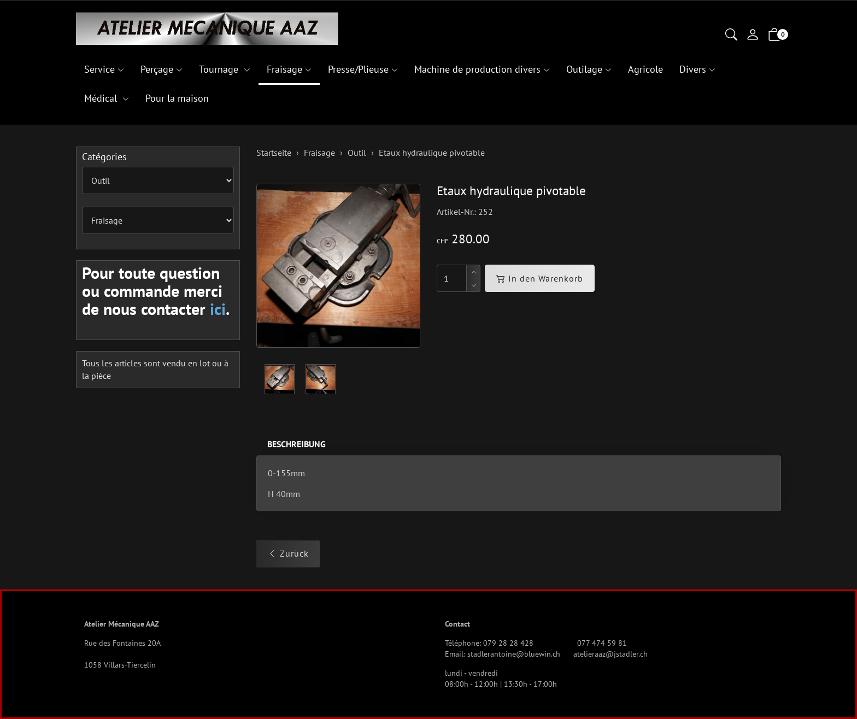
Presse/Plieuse (358, 69)
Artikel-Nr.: (456, 211)
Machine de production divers (477, 69)
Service (99, 69)
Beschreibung (296, 444)
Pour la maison (177, 98)
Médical (102, 98)
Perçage (156, 69)
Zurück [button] (288, 553)
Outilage (584, 69)
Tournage (220, 69)
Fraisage (284, 69)
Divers (692, 69)
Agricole (645, 69)
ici (218, 308)
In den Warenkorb (539, 278)
